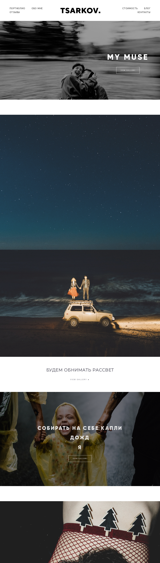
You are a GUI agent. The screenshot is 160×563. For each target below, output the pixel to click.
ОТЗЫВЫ (15, 12)
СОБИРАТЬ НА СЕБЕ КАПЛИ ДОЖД (80, 436)
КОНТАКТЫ (144, 12)
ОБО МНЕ (37, 8)
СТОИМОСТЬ (130, 8)
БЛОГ (147, 8)
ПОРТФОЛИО (17, 8)
